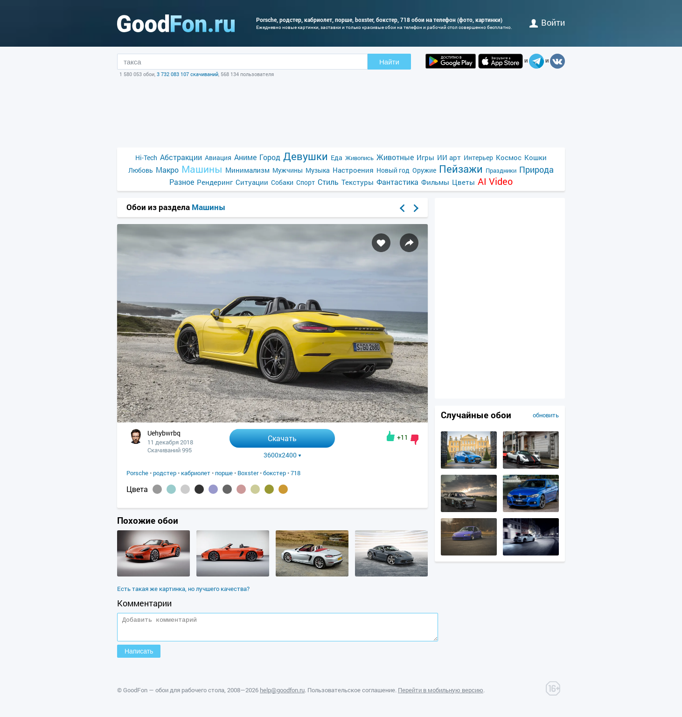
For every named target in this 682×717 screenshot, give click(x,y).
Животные (395, 157)
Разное (181, 182)
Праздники (501, 170)
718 (295, 473)
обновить (546, 415)
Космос (509, 157)
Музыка (318, 170)
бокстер (274, 473)
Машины (202, 169)
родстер (164, 473)
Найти (389, 62)
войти (547, 22)
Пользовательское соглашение (351, 694)
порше (224, 473)
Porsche (137, 473)
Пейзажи (461, 168)
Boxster (247, 473)
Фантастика (397, 182)
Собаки (282, 182)
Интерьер (478, 157)
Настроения (353, 170)
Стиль (328, 182)
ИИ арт (449, 157)
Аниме (245, 157)
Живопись (359, 158)
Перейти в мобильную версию (440, 694)
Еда (336, 157)
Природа (536, 169)
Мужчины (287, 170)
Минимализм (247, 170)
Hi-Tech (146, 157)
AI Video (495, 181)
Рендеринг (215, 182)
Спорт (305, 182)
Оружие (424, 170)
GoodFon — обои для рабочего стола (173, 694)
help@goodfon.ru (282, 694)
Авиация (218, 157)
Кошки (535, 157)
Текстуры (357, 182)
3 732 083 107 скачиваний (187, 73)
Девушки (305, 156)
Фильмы (435, 182)
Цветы (463, 182)
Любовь (140, 170)
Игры (425, 157)
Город (269, 157)
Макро (167, 170)
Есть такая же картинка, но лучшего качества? (183, 588)
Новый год (393, 170)
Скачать (282, 438)
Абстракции (181, 157)
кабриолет (195, 473)
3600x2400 (282, 455)
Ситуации (252, 182)
